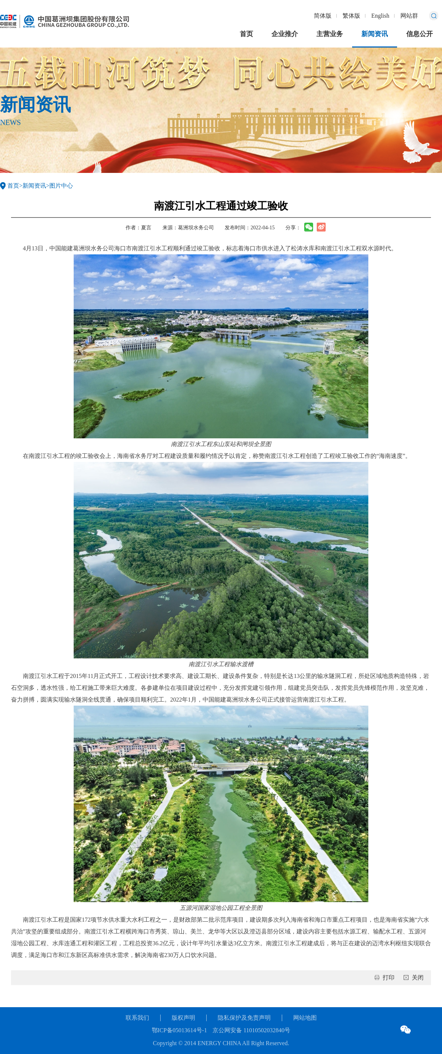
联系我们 (137, 1018)
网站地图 (305, 1018)
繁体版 (351, 16)
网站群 (409, 16)
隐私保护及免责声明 (244, 1018)
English (380, 16)
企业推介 (284, 34)
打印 (388, 977)
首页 (246, 34)
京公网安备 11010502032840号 (251, 1030)
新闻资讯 (374, 34)
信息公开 (419, 34)
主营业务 (329, 34)
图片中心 (61, 185)
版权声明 (183, 1018)
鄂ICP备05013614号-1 (179, 1030)
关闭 (418, 977)
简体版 (323, 16)
